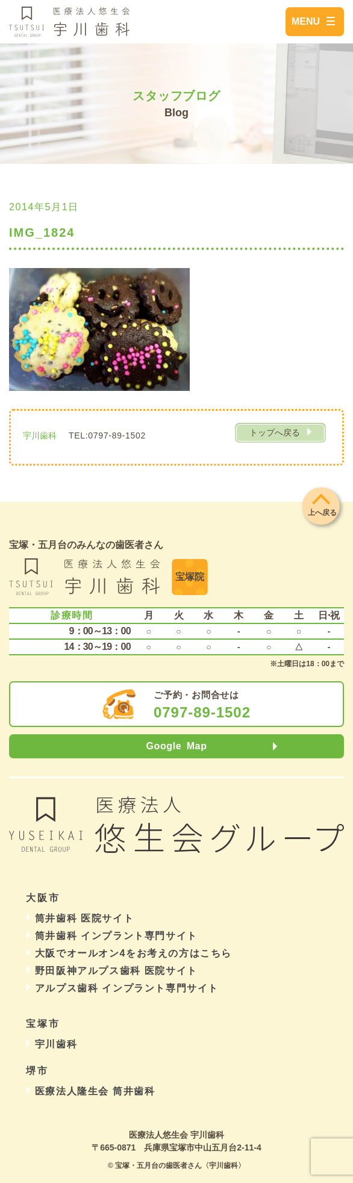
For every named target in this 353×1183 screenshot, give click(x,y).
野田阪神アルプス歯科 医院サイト (116, 971)
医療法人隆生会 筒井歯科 (95, 1091)
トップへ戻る (274, 432)
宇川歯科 (56, 1044)
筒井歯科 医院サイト (84, 918)
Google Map (176, 746)
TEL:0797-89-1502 (107, 435)
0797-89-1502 (202, 712)
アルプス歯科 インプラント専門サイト (127, 988)
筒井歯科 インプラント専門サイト (116, 936)
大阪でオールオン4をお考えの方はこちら (133, 953)
